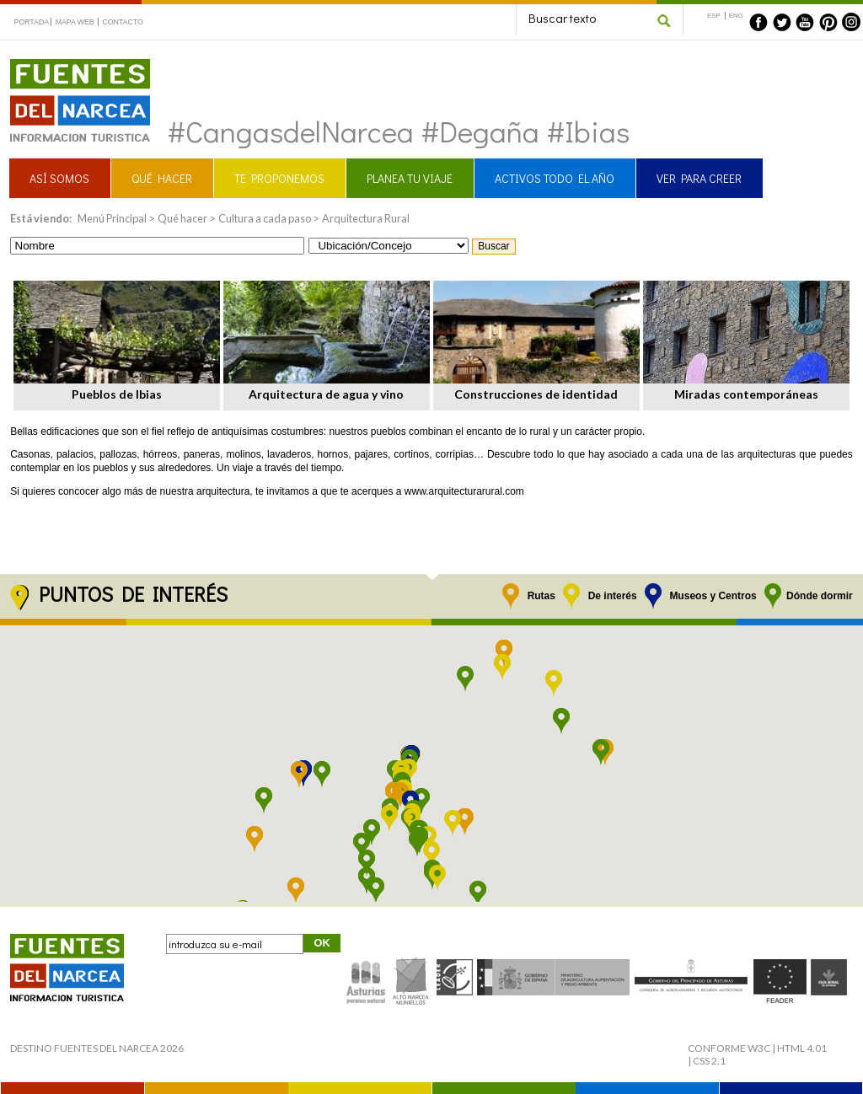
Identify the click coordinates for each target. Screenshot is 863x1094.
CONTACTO (122, 22)
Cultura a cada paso (264, 218)
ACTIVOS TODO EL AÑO (554, 178)
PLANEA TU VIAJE (410, 178)
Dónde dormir (819, 596)
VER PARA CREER (699, 178)
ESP (714, 15)
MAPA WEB (75, 22)
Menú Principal (112, 218)
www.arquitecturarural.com (464, 491)
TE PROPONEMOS (279, 178)
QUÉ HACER (161, 178)
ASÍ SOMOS (59, 178)
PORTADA (32, 22)
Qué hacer (182, 218)
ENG (736, 15)
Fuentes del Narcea (69, 66)
